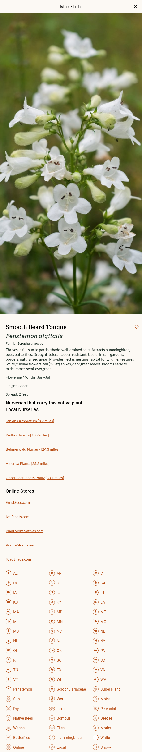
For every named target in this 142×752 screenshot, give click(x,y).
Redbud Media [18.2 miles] (27, 435)
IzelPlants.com (17, 516)
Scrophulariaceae (30, 343)
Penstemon (22, 336)
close (135, 6)
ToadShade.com (18, 559)
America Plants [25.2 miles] (28, 463)
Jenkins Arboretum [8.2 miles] (30, 420)
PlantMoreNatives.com (24, 530)
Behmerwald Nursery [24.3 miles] (33, 449)
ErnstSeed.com (18, 502)
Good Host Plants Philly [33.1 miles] (35, 477)
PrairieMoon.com (20, 545)
